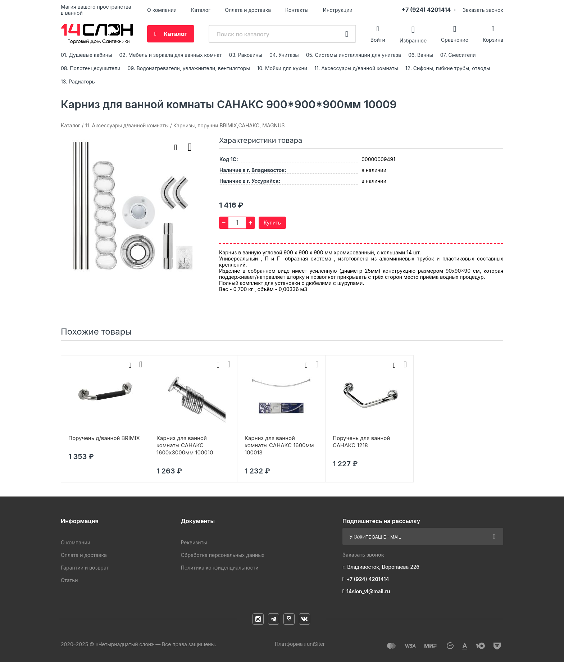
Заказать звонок (483, 10)
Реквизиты (194, 542)
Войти (377, 40)
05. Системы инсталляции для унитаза (353, 55)
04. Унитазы (284, 55)
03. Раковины (245, 55)
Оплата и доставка (248, 10)
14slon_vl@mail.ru (368, 591)
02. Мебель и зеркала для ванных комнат (170, 55)
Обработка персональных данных (222, 555)
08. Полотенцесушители (90, 68)
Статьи (69, 580)
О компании (162, 10)
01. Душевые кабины (86, 55)
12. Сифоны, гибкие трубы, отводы (447, 68)
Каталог (200, 10)
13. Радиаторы (78, 81)
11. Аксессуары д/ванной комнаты (356, 68)
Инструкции (337, 10)
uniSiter (316, 644)
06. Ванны (420, 55)
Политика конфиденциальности (219, 567)
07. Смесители (458, 55)
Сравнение (454, 40)
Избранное (413, 40)
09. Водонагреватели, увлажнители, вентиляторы (189, 68)
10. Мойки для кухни (282, 68)
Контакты (296, 10)
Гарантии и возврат (85, 567)
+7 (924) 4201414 (426, 9)
